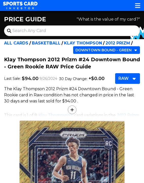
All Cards (16, 43)
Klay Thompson (83, 43)
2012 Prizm (118, 43)
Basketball (46, 43)
